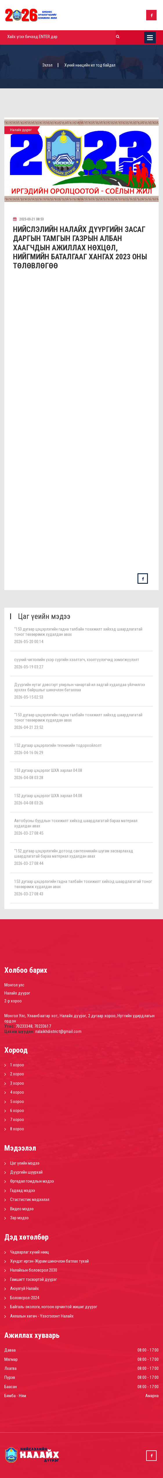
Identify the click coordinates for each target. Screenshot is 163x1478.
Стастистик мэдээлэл (29, 1199)
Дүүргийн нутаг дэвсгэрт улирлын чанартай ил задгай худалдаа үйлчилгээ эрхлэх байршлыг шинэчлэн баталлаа (79, 687)
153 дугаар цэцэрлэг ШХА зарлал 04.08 (48, 770)
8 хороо (17, 1128)
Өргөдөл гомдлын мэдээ (32, 1181)
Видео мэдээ (22, 1208)
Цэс (150, 37)
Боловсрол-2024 (24, 1297)
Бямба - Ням (15, 1395)
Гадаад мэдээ (22, 1190)
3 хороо (17, 1083)
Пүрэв (9, 1377)
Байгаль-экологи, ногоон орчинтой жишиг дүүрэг (53, 1306)
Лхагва (10, 1368)
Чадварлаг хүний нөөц (29, 1252)
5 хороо (17, 1101)
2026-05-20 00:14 (28, 641)
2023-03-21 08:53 (28, 219)
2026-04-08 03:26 (28, 803)
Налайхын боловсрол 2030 (33, 1270)
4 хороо (17, 1092)
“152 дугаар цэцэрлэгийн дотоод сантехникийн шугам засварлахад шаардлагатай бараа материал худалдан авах (73, 853)
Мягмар (11, 1359)
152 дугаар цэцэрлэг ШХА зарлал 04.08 (48, 795)
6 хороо (17, 1110)
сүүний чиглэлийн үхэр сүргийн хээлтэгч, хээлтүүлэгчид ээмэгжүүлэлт (76, 659)
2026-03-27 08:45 (28, 833)
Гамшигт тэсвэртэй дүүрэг (33, 1279)
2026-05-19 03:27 (28, 667)
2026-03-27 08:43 (28, 894)
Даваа (10, 1350)
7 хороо (17, 1119)
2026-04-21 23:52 (28, 727)
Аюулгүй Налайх (24, 1288)
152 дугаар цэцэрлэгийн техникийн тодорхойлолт (58, 745)
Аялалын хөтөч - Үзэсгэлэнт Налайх (42, 1316)
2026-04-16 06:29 (28, 752)
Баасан (10, 1386)
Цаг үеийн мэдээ (24, 1163)
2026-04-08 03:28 (28, 777)
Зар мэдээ (19, 1217)
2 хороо (17, 1074)
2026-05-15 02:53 (28, 697)
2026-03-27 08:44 (28, 863)
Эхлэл (47, 65)
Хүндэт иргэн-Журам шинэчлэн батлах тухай (49, 1261)
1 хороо (17, 1065)
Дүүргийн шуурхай (26, 1172)
